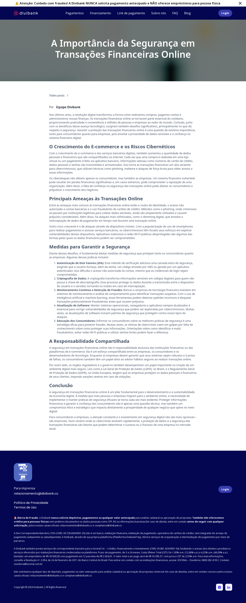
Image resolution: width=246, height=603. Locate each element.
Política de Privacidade (31, 503)
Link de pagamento (131, 13)
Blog (187, 13)
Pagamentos (75, 13)
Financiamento (100, 13)
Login (225, 13)
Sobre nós (158, 13)
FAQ (175, 13)
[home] (26, 13)
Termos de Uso (25, 507)
